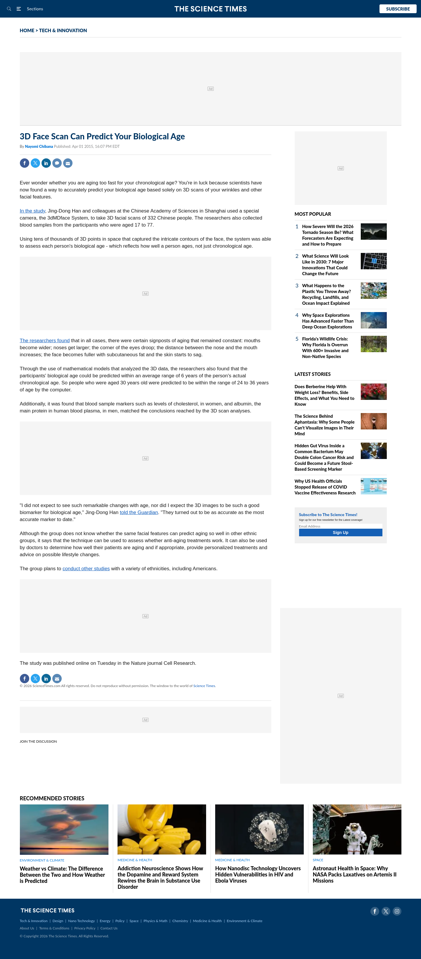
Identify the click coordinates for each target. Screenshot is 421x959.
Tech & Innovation (34, 921)
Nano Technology (81, 921)
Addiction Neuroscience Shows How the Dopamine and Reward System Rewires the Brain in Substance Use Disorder (160, 877)
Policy (120, 921)
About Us (27, 928)
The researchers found (45, 340)
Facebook (24, 163)
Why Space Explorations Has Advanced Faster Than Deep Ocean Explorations (328, 320)
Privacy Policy (84, 928)
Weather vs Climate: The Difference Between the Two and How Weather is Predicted (62, 874)
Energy (105, 921)
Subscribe (398, 8)
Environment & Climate (245, 921)
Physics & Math (155, 921)
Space (134, 921)
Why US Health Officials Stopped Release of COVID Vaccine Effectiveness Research (325, 486)
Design (58, 921)
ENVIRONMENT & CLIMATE (42, 860)
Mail (68, 163)
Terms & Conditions (54, 928)
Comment (57, 163)
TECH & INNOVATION (63, 30)
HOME (27, 30)
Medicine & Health (207, 921)
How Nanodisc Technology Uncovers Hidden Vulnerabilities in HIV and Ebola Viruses (258, 874)
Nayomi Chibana (39, 146)
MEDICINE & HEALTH (135, 860)
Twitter (35, 163)
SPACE (318, 860)
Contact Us (109, 928)
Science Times (204, 686)
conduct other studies (86, 568)
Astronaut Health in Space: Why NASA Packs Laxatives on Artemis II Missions (355, 874)
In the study (32, 211)
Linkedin (46, 163)
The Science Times (211, 9)
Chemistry (180, 921)
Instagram (397, 911)
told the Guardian (139, 512)
